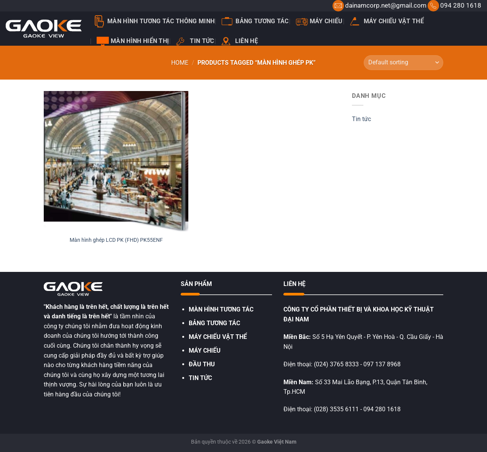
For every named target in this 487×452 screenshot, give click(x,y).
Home (179, 62)
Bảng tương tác (254, 21)
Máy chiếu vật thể (387, 21)
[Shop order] (403, 62)
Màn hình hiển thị (133, 41)
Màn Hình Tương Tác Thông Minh (154, 21)
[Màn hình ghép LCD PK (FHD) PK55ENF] (116, 161)
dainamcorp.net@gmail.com (386, 5)
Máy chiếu (319, 21)
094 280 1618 (460, 5)
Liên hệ (239, 41)
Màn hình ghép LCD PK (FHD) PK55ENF (116, 240)
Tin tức (195, 41)
